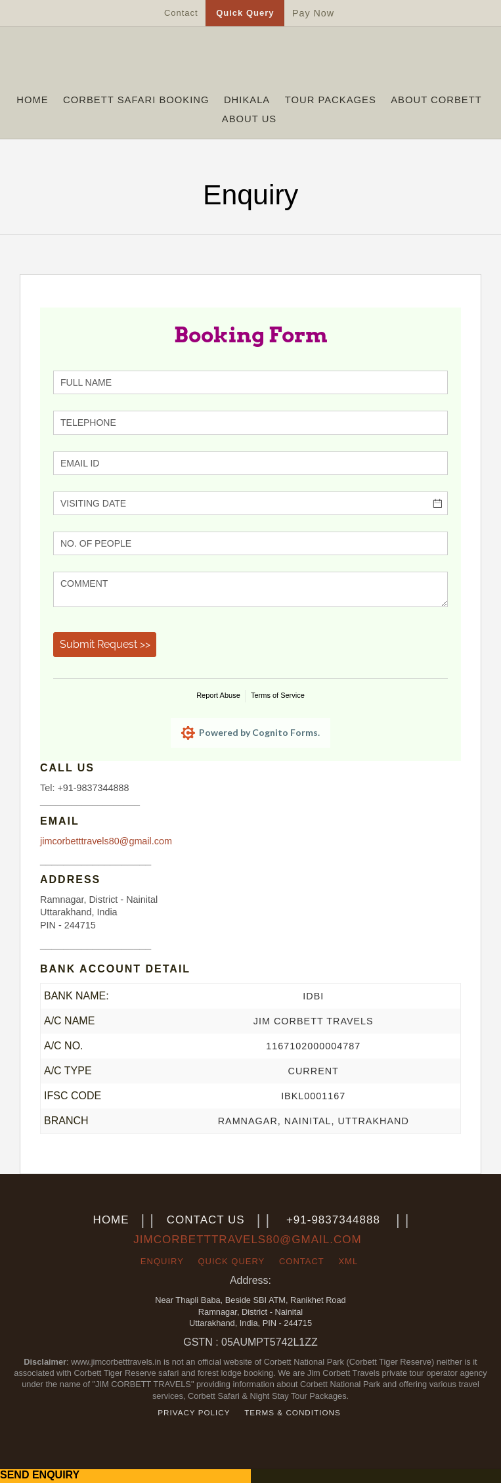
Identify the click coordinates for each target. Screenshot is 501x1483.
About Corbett (436, 100)
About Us (249, 119)
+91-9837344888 (333, 1220)
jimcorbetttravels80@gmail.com (106, 841)
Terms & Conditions (292, 1412)
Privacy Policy (194, 1412)
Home (32, 100)
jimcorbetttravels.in (250, 61)
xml (348, 1261)
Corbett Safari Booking (136, 100)
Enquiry (162, 1261)
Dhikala (247, 100)
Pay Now (313, 13)
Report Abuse (218, 695)
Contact (181, 13)
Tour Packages (330, 100)
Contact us (206, 1220)
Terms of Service (278, 695)
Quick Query (245, 13)
